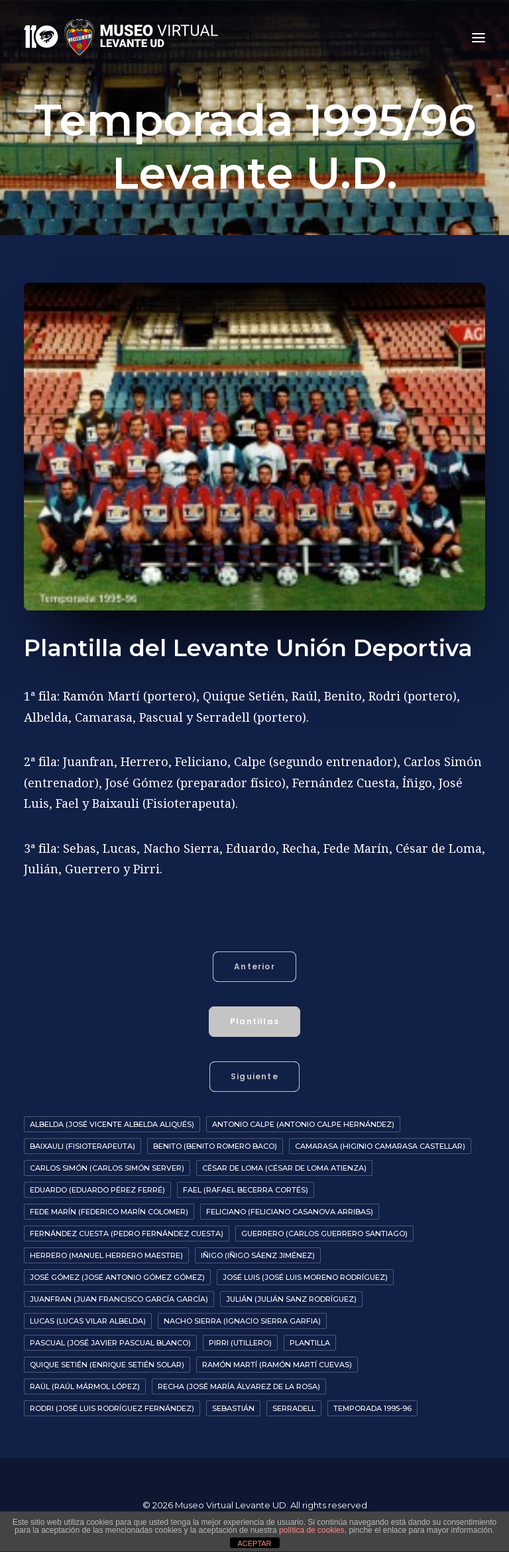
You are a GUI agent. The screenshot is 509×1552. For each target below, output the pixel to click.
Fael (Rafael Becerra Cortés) (245, 1189)
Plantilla (310, 1342)
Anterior (254, 966)
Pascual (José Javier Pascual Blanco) (110, 1342)
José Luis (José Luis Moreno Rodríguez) (305, 1277)
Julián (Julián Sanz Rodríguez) (291, 1299)
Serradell (293, 1408)
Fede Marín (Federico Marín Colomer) (109, 1211)
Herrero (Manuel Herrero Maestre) (106, 1255)
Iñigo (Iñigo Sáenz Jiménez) (258, 1255)
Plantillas (254, 1021)
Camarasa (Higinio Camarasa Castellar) (380, 1146)
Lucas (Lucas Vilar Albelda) (88, 1321)
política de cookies (312, 1530)
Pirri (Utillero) (240, 1342)
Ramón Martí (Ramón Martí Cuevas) (277, 1364)
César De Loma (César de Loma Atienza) (284, 1168)
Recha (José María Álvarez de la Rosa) (239, 1386)
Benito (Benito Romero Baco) (215, 1146)
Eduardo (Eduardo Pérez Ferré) (97, 1189)
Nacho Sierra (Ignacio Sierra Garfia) (242, 1321)
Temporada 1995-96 (372, 1408)
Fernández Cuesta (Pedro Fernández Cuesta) (126, 1233)
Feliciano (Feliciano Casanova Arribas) (289, 1211)
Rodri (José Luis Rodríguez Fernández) (112, 1408)
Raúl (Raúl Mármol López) (85, 1386)
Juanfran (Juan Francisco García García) (119, 1299)
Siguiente (254, 1076)
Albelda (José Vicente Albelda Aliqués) (112, 1124)
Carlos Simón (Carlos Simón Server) (107, 1168)
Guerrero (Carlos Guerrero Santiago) (324, 1233)
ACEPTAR (254, 1543)
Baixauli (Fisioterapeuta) (82, 1146)
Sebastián (233, 1408)
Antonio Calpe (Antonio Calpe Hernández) (303, 1124)
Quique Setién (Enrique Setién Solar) (107, 1364)
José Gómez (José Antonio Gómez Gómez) (117, 1277)
